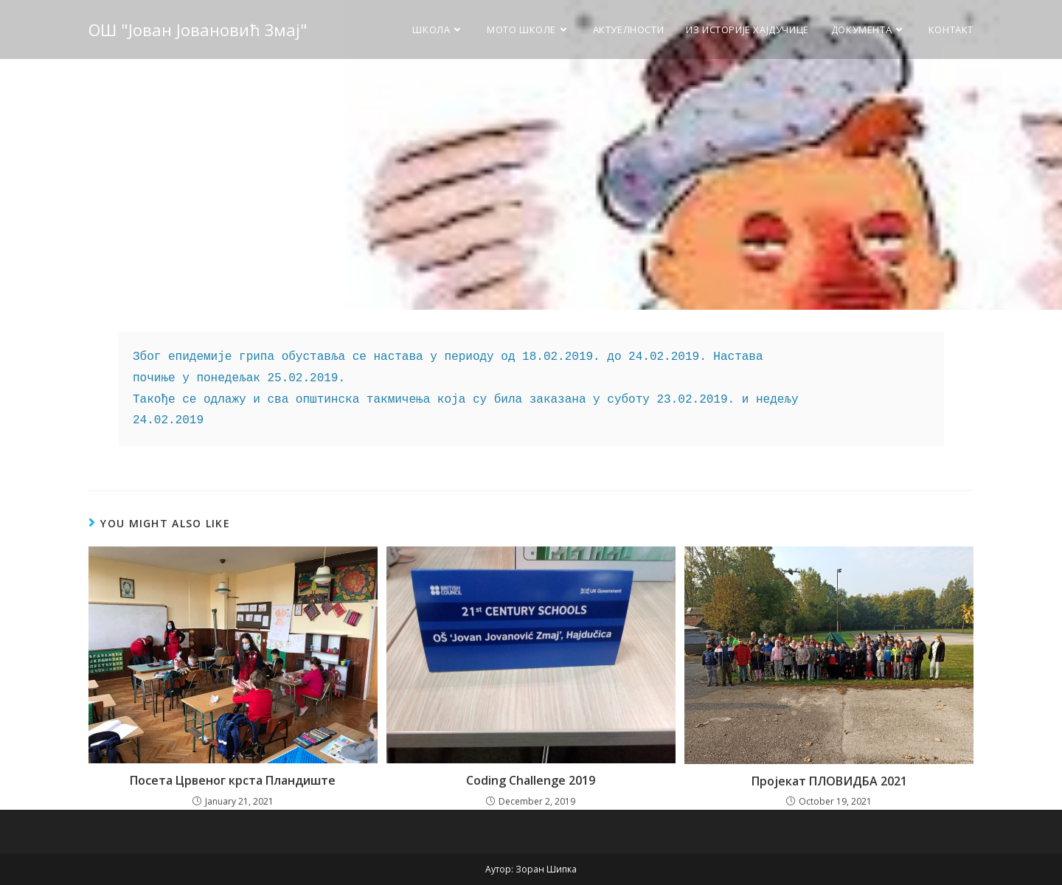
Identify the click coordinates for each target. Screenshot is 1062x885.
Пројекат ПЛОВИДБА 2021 (829, 781)
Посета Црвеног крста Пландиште (233, 780)
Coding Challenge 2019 (530, 780)
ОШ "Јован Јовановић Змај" (198, 29)
